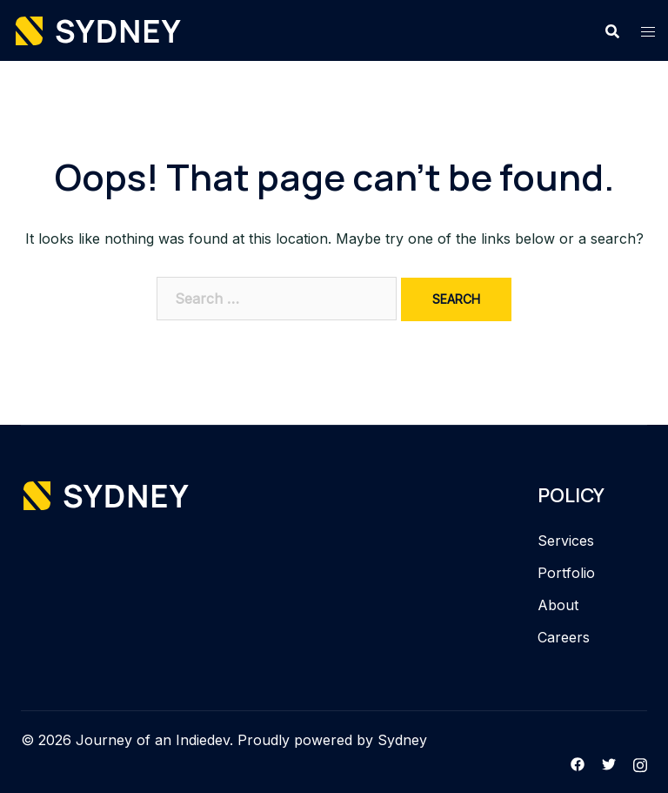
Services (566, 540)
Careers (564, 637)
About (558, 605)
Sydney (402, 740)
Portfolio (566, 572)
